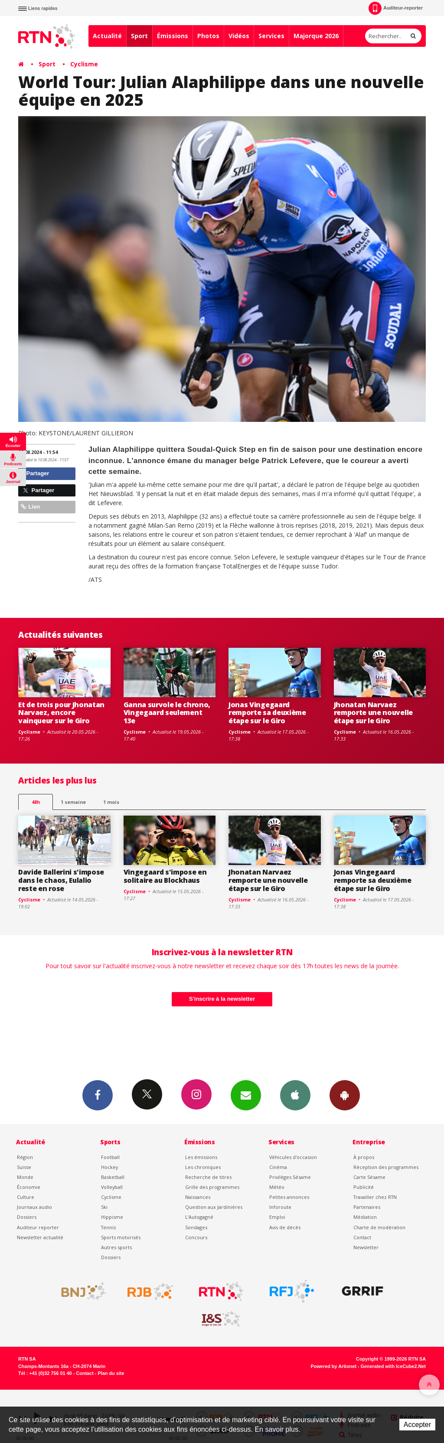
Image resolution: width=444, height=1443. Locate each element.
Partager (35, 473)
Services (271, 36)
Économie (28, 1187)
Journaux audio (34, 1207)
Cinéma (278, 1167)
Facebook (97, 1095)
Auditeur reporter (38, 1227)
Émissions (172, 36)
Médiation (365, 1217)
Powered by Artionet (333, 1366)
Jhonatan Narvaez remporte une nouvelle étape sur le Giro (373, 713)
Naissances (197, 1197)
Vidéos (239, 36)
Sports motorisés (120, 1237)
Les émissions (201, 1157)
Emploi (277, 1217)
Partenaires (366, 1207)
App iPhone (295, 1095)
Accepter (417, 1424)
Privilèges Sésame (290, 1177)
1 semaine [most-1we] (73, 802)
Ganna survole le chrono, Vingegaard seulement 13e (167, 713)
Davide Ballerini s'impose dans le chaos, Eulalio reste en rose (61, 880)
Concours (196, 1237)
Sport (139, 36)
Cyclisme (84, 64)
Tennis (108, 1227)
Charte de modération (379, 1227)
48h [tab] (36, 802)
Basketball (112, 1177)
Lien (30, 506)
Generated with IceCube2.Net (393, 1366)
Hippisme (112, 1217)
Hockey (109, 1167)
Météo (276, 1187)
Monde (25, 1177)
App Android (345, 1095)
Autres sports (116, 1247)
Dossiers (26, 1217)
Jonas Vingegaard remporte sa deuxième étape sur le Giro (267, 713)
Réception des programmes (385, 1167)
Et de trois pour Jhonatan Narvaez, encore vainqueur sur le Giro (61, 713)
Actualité (107, 36)
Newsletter (366, 1247)
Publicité (363, 1187)
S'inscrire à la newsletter (222, 999)
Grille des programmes (212, 1187)
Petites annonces (289, 1197)
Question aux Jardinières (213, 1207)
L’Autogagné (199, 1217)
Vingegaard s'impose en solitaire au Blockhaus (165, 876)
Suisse (24, 1167)
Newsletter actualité (40, 1237)
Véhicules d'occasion (293, 1157)
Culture (25, 1197)
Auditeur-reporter (396, 8)
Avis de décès (284, 1227)
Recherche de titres (208, 1177)
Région (25, 1157)
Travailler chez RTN (375, 1197)
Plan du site (111, 1373)
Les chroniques (203, 1167)
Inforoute (280, 1207)
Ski (104, 1207)
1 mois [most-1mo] (111, 802)
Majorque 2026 (316, 36)
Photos (208, 36)
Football (110, 1157)
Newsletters (246, 1095)
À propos (363, 1157)
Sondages (196, 1227)
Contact (362, 1237)
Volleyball (112, 1187)
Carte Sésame (369, 1177)
